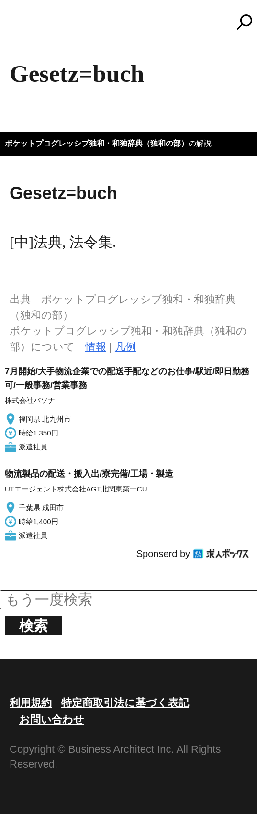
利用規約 (31, 703)
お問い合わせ (51, 719)
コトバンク (133, 22)
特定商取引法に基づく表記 (125, 703)
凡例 (125, 347)
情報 (95, 347)
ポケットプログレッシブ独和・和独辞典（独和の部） (97, 143)
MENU (24, 26)
